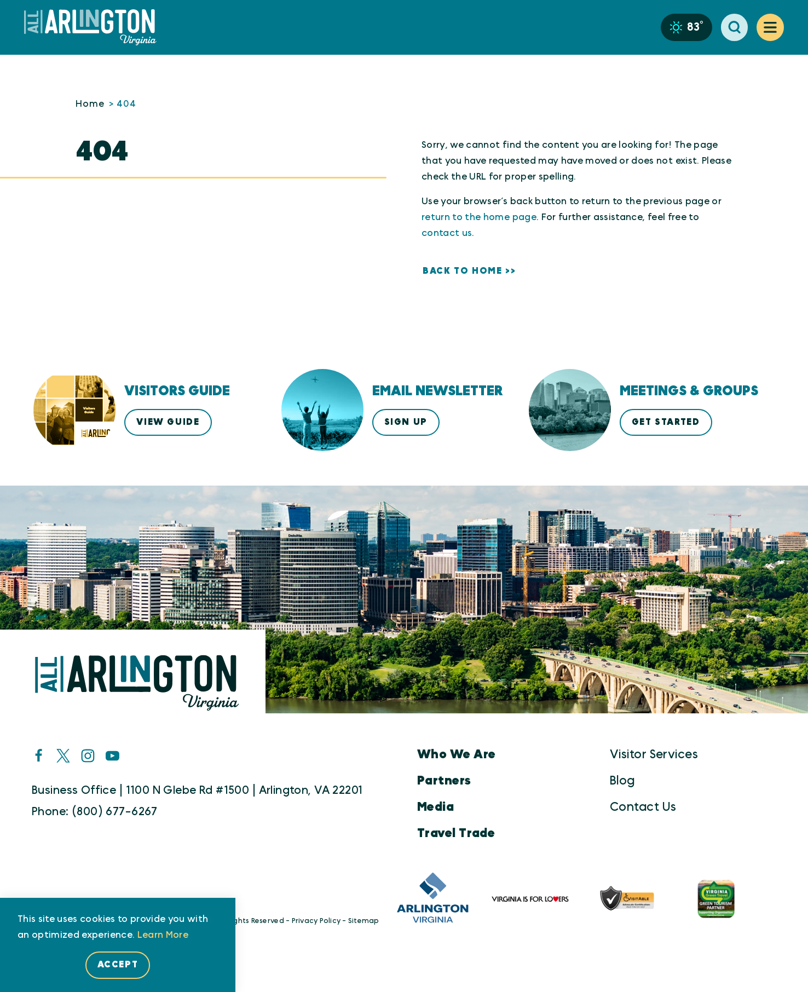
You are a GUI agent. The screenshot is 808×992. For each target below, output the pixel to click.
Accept (117, 964)
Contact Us (643, 807)
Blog (622, 781)
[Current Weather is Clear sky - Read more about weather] (686, 27)
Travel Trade (456, 833)
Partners (444, 781)
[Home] (94, 27)
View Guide (167, 422)
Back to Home (462, 271)
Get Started (666, 422)
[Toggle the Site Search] (734, 27)
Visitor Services (654, 754)
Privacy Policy (316, 921)
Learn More (162, 934)
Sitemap (363, 921)
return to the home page (479, 217)
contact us (447, 233)
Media (435, 807)
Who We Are (456, 754)
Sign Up (406, 422)
